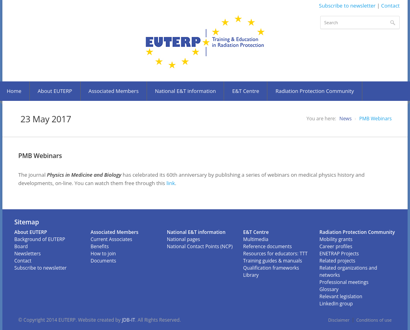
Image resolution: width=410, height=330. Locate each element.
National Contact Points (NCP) (199, 246)
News (345, 118)
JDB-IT (128, 319)
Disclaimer (339, 320)
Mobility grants (335, 239)
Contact (390, 5)
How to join (103, 253)
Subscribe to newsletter (347, 5)
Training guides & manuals (272, 260)
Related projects (337, 260)
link (170, 183)
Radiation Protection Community (314, 91)
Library (251, 275)
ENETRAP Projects (339, 253)
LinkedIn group (336, 303)
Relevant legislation (340, 296)
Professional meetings (343, 282)
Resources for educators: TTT (275, 253)
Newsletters (27, 253)
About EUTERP (55, 91)
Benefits (100, 246)
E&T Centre (245, 91)
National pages (183, 239)
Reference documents (267, 246)
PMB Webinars (375, 118)
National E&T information (185, 91)
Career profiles (335, 246)
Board (21, 246)
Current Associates (111, 239)
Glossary (328, 289)
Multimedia (255, 239)
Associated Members (114, 91)
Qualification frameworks (271, 267)
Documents (103, 260)
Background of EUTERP (39, 239)
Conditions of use (374, 320)
